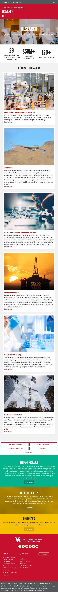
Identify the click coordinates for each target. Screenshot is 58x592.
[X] (23, 546)
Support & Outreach (26, 565)
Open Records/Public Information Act (45, 587)
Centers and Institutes (15, 448)
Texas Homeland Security (26, 585)
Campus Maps (48, 583)
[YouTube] (36, 546)
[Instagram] (30, 546)
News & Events (24, 567)
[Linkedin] (33, 546)
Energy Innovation (11, 292)
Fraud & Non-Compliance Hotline (9, 587)
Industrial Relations (15, 444)
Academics (23, 559)
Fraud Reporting (42, 585)
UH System (10, 585)
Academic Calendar (39, 583)
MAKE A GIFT (44, 554)
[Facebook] (19, 546)
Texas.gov (16, 585)
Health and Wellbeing (12, 355)
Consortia (29, 453)
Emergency (4, 585)
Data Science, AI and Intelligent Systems (20, 232)
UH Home (30, 583)
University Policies (39, 590)
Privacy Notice (30, 587)
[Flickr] (26, 546)
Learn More (29, 482)
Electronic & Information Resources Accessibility (35, 588)
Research (7, 11)
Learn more (8, 122)
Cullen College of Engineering (13, 8)
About (22, 557)
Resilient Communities (13, 415)
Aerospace (8, 168)
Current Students (25, 561)
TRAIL (35, 585)
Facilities (43, 448)
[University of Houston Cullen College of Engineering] (28, 539)
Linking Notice (22, 587)
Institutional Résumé (6, 588)
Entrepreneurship (43, 444)
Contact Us (6, 575)
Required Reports (17, 588)
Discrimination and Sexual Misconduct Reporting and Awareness (17, 590)
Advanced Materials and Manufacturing (19, 112)
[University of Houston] (11, 2)
